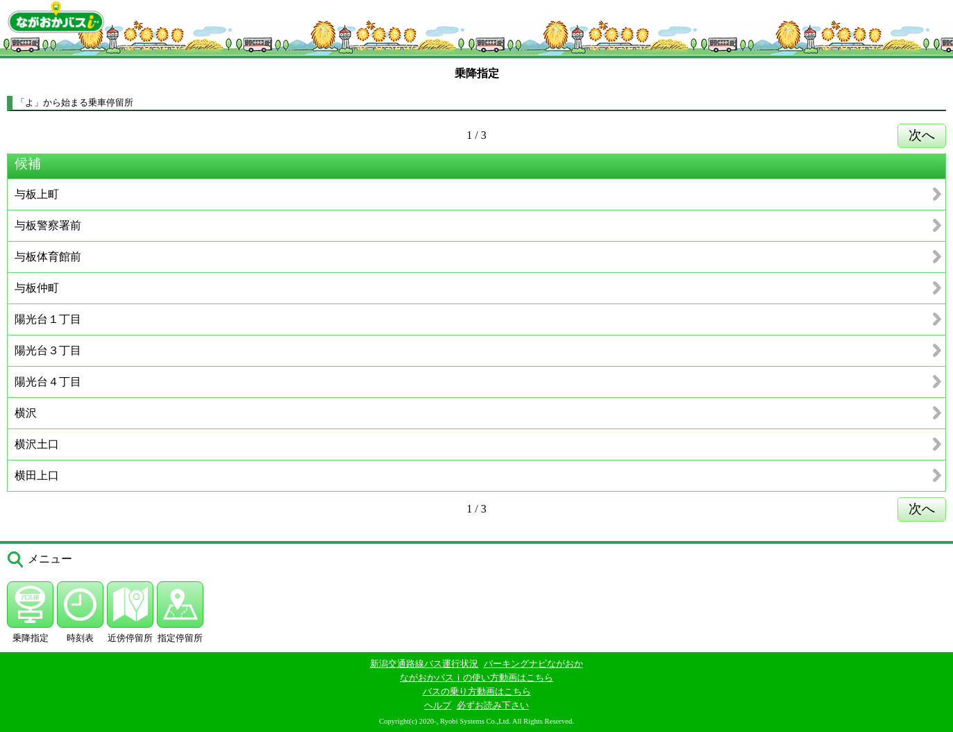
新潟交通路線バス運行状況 (424, 663)
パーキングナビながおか (533, 663)
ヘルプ (437, 705)
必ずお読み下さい (493, 705)
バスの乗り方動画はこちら (477, 691)
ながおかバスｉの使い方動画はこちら (476, 677)
